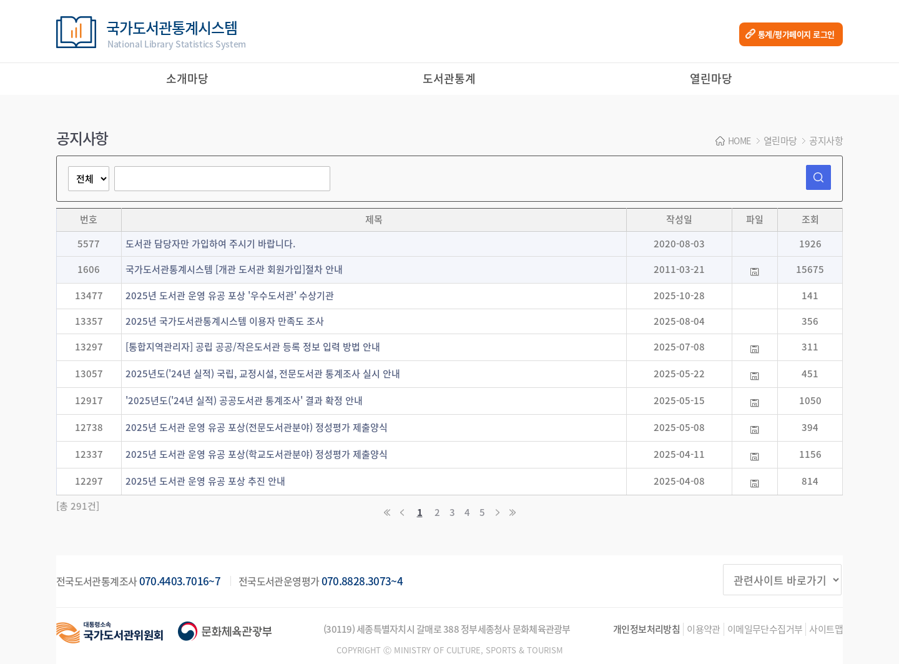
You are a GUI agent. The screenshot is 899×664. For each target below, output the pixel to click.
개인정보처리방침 (646, 629)
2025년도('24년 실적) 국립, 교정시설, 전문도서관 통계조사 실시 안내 (262, 373)
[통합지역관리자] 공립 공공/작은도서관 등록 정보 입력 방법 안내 (252, 347)
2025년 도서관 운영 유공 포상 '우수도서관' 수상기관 (229, 295)
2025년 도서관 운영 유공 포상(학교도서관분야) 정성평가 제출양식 (256, 454)
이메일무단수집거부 (765, 629)
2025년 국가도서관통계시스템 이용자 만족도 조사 (224, 321)
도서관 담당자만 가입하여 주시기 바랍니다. (210, 243)
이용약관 (703, 629)
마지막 (511, 512)
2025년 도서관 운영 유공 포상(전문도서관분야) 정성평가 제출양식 (256, 427)
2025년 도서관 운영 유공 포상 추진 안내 (205, 481)
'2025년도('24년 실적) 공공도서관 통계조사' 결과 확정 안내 (244, 400)
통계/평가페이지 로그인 (796, 34)
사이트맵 (826, 629)
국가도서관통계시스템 (176, 33)
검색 (818, 177)
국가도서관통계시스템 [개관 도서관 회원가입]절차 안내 (234, 269)
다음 (496, 512)
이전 (402, 512)
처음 (387, 512)
